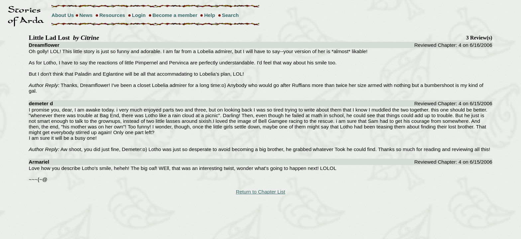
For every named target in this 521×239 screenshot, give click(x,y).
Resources (112, 15)
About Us (63, 15)
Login (139, 15)
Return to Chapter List (260, 192)
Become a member (175, 15)
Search (230, 15)
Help (209, 15)
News (86, 15)
